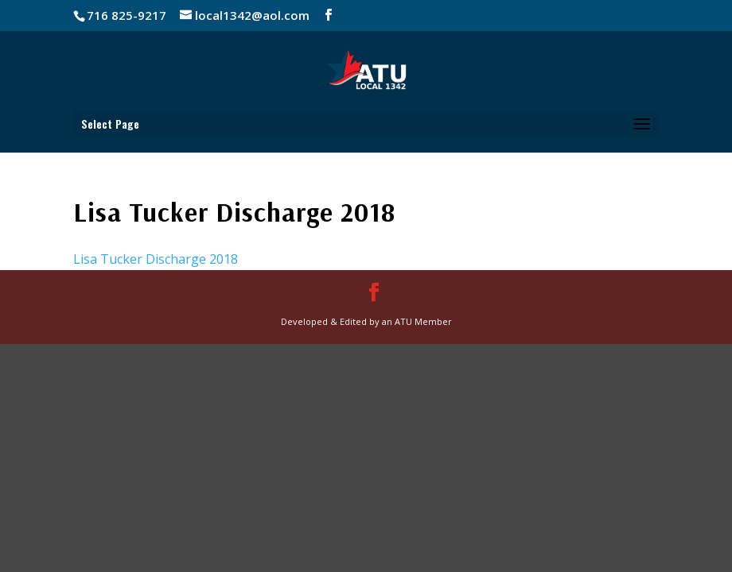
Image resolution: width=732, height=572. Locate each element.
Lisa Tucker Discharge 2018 (155, 259)
